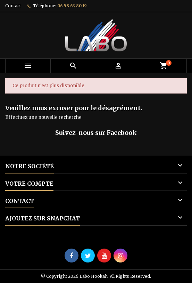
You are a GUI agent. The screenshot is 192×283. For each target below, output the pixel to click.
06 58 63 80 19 (72, 5)
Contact (13, 5)
